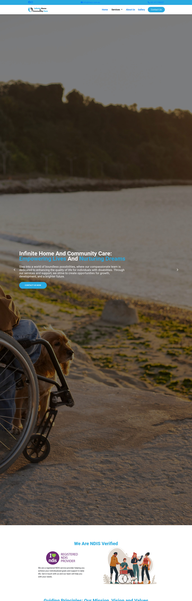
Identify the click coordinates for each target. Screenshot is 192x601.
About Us (130, 9)
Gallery (141, 9)
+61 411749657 (156, 2)
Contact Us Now (33, 285)
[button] (14, 269)
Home (105, 9)
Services (116, 9)
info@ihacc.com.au (90, 2)
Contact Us (156, 9)
